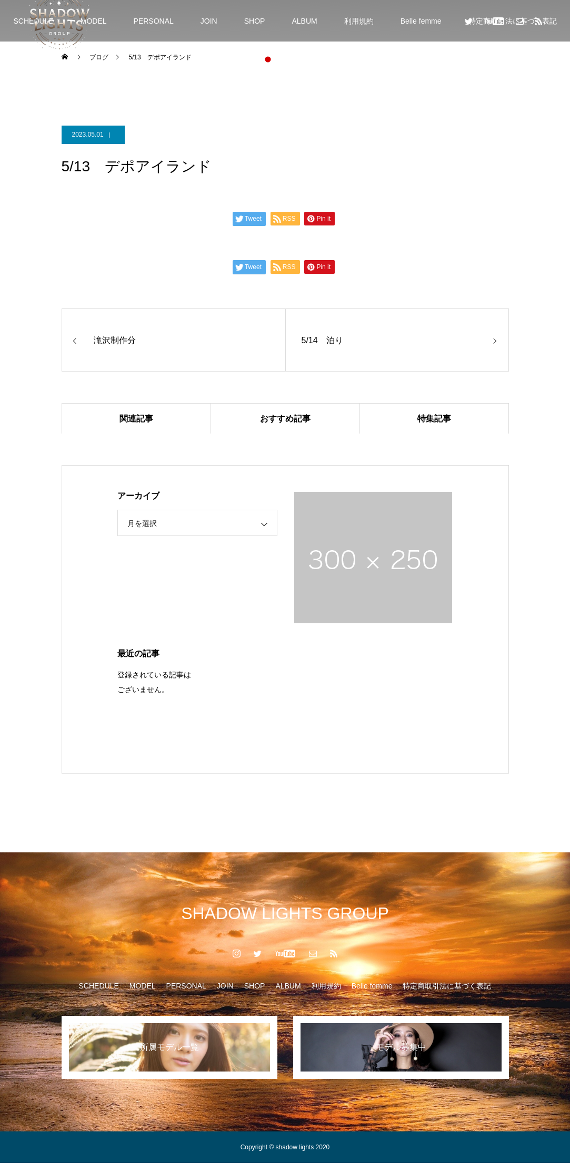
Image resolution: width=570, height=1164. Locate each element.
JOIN (209, 21)
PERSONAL (154, 21)
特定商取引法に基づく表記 (447, 987)
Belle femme (421, 21)
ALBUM (304, 21)
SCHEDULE (99, 987)
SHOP (254, 21)
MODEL (94, 21)
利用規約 (359, 21)
